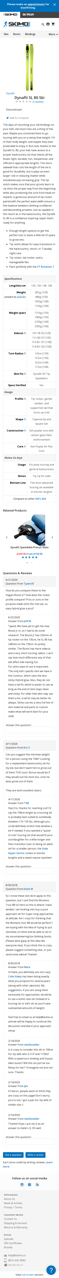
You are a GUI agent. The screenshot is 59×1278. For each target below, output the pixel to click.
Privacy (8, 1207)
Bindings (30, 34)
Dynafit (10, 93)
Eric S (27, 747)
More (52, 34)
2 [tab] (32, 562)
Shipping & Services (15, 1223)
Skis (6, 34)
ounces (21, 297)
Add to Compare (19, 118)
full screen (28, 1274)
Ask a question (13, 1155)
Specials (8, 1239)
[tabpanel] (30, 537)
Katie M (28, 889)
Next (52, 536)
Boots (16, 34)
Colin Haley (15, 976)
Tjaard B (29, 583)
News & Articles (13, 1203)
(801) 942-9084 (16, 1260)
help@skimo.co (17, 1255)
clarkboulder (31, 1044)
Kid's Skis (40, 498)
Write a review (35, 1155)
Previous (7, 536)
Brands (8, 1247)
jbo (26, 1086)
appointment (36, 4)
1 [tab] (27, 562)
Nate (27, 967)
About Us (9, 1199)
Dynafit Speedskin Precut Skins (30, 547)
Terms (18, 1207)
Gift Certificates (13, 1243)
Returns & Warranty (16, 1227)
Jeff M (27, 621)
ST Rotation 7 (45, 266)
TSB (26, 803)
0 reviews (38, 101)
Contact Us (10, 1219)
